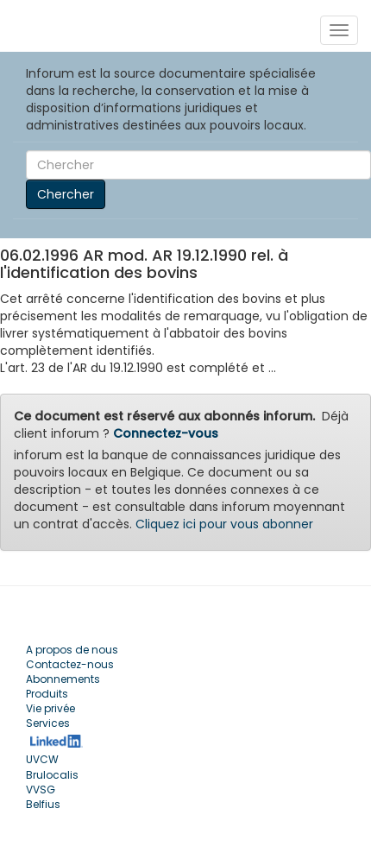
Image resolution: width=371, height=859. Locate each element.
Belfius (43, 804)
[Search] (198, 165)
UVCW (42, 759)
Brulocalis (52, 774)
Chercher (65, 194)
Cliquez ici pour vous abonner (224, 524)
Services (48, 723)
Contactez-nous (70, 664)
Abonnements (63, 679)
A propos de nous (72, 649)
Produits (47, 693)
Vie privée (50, 708)
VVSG (40, 789)
